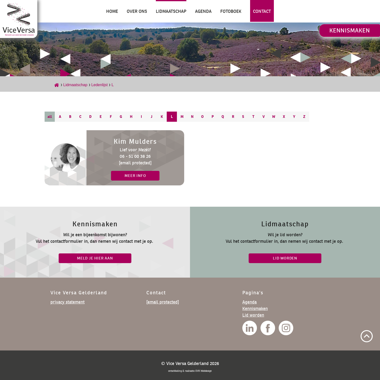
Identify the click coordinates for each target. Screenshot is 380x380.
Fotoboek (230, 11)
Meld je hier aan (95, 258)
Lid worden (253, 315)
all (50, 116)
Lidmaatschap (171, 11)
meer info (135, 175)
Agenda (203, 11)
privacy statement (67, 302)
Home (112, 11)
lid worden (285, 258)
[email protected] (135, 163)
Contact (262, 11)
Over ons (137, 11)
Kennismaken (349, 30)
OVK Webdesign (203, 370)
